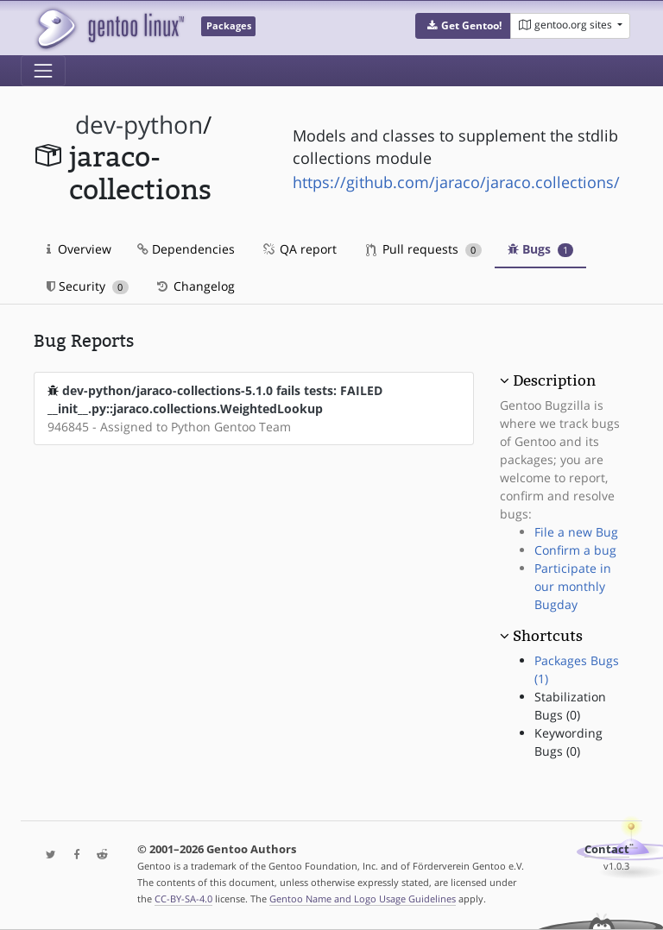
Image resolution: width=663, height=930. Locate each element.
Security (88, 286)
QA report (299, 249)
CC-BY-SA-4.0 (183, 898)
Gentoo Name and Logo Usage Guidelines (362, 898)
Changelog (195, 286)
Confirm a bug (575, 550)
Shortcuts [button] (548, 635)
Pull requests (424, 249)
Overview (79, 249)
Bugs (541, 249)
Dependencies (186, 249)
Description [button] (554, 380)
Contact (606, 849)
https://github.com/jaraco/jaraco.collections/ (456, 182)
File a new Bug (576, 532)
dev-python (139, 125)
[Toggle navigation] (43, 70)
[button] (463, 26)
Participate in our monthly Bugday (572, 586)
